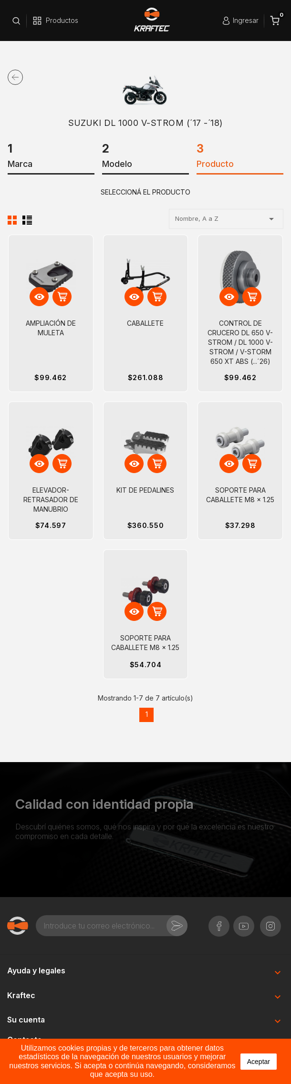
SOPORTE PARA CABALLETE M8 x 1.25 (240, 495)
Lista (27, 220)
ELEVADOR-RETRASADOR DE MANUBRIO (50, 499)
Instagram (270, 921)
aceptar (258, 1061)
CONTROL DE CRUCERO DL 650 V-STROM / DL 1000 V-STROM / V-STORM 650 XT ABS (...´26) (240, 342)
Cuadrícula (12, 220)
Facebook (218, 921)
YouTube (243, 921)
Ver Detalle (62, 297)
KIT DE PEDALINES (145, 490)
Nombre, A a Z (226, 219)
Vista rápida (39, 297)
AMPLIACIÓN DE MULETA (51, 328)
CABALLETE (145, 323)
